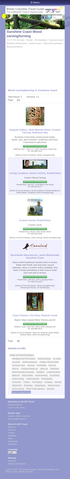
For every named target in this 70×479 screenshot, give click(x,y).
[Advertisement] (35, 67)
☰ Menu (35, 2)
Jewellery (40, 372)
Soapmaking (40, 385)
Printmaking (37, 382)
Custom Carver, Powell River (35, 220)
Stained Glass (54, 385)
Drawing (30, 365)
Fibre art (52, 365)
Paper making (18, 379)
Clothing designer (29, 362)
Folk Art (15, 369)
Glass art (44, 369)
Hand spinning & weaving (23, 372)
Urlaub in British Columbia (19, 416)
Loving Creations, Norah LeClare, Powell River (35, 173)
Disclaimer (12, 444)
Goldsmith (54, 369)
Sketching (28, 385)
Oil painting (54, 375)
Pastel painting (32, 379)
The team (12, 430)
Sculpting (48, 382)
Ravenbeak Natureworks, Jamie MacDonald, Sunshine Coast (35, 256)
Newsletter (12, 436)
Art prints (16, 362)
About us (11, 427)
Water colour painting (35, 389)
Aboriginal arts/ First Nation (23, 359)
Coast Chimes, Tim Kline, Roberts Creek (35, 315)
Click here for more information (35, 146)
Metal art (16, 375)
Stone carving (18, 389)
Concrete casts (18, 365)
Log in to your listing (16, 407)
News (10, 438)
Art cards (57, 359)
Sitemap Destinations (17, 464)
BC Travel (20, 40)
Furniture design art (29, 369)
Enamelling (41, 365)
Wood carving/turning (14, 46)
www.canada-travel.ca (17, 419)
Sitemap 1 (12, 461)
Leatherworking (53, 372)
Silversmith (17, 385)
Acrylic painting (44, 359)
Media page (13, 441)
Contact (11, 433)
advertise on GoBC (17, 348)
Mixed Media (27, 375)
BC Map (30, 40)
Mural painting (41, 375)
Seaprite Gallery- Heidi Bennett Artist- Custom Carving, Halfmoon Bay (35, 131)
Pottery (26, 382)
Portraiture (16, 382)
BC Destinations (41, 40)
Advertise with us (15, 405)
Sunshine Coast (35, 43)
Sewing (58, 382)
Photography (46, 379)
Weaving (50, 389)
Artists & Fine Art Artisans (52, 43)
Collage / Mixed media (49, 362)
